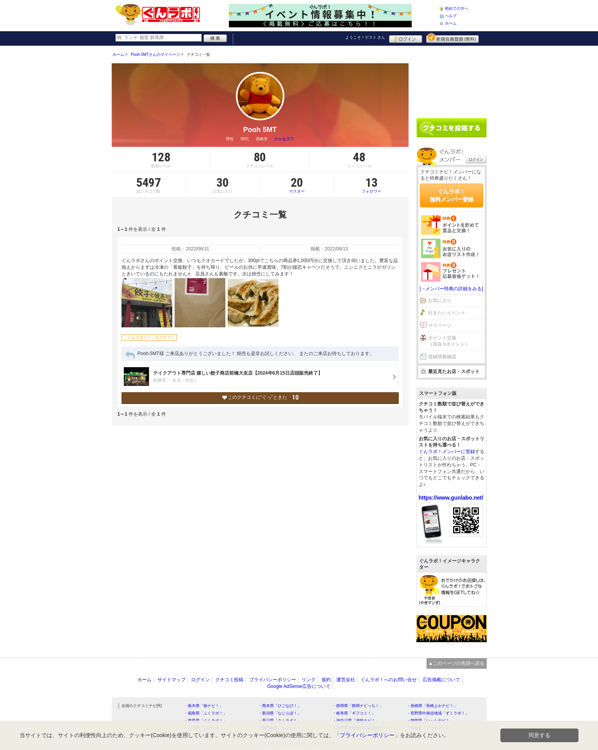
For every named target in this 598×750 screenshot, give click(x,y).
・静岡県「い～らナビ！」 (430, 720)
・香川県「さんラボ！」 (279, 720)
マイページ (440, 325)
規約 (326, 679)
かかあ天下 (284, 139)
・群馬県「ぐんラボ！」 (205, 720)
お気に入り (440, 300)
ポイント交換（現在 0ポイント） (448, 341)
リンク (309, 679)
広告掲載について (441, 679)
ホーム (451, 23)
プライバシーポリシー (272, 679)
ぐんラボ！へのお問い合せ (389, 679)
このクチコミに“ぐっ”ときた (259, 397)
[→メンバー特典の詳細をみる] (451, 288)
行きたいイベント (447, 313)
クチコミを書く (451, 128)
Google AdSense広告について (298, 686)
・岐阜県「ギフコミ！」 (353, 713)
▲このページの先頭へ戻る (456, 663)
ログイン (405, 38)
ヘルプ (451, 16)
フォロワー (371, 184)
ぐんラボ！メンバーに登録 (447, 451)
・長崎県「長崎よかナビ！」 (432, 706)
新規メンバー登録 (452, 38)
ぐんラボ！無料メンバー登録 (451, 195)
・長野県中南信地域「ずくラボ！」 (438, 713)
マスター (297, 184)
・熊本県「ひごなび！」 (279, 706)
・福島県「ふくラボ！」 (205, 713)
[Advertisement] (451, 79)
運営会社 (345, 679)
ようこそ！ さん (365, 37)
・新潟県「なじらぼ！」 (279, 713)
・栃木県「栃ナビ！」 (203, 706)
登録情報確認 (442, 356)
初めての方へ (456, 8)
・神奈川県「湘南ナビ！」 (355, 720)
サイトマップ (171, 679)
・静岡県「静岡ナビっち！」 (357, 706)
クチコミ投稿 (229, 679)
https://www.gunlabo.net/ (451, 498)
